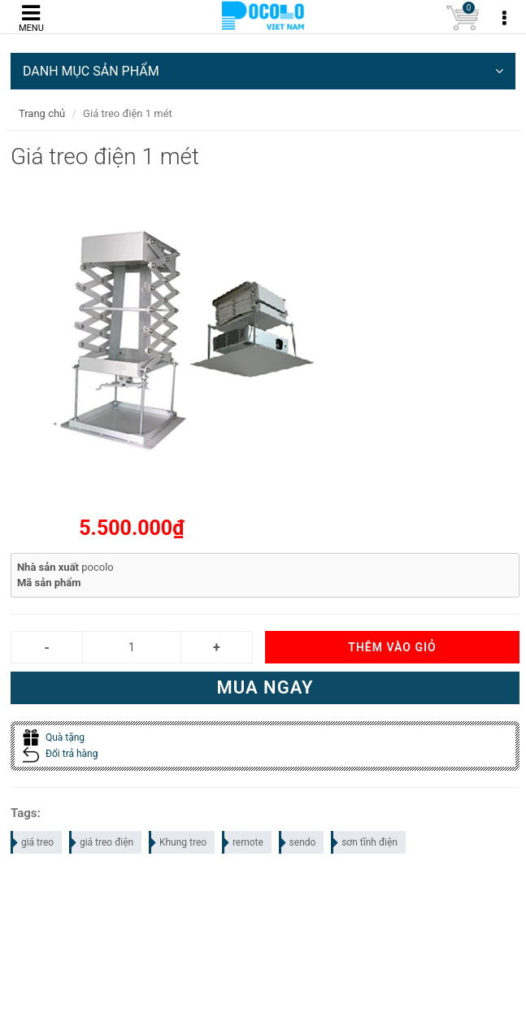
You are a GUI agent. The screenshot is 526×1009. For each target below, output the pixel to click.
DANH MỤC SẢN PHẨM (263, 71)
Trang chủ (42, 113)
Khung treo (178, 842)
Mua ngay (264, 687)
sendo (298, 842)
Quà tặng (54, 737)
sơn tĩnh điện (365, 842)
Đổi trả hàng (60, 753)
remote (243, 842)
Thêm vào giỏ (392, 647)
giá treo (33, 842)
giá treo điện (102, 842)
